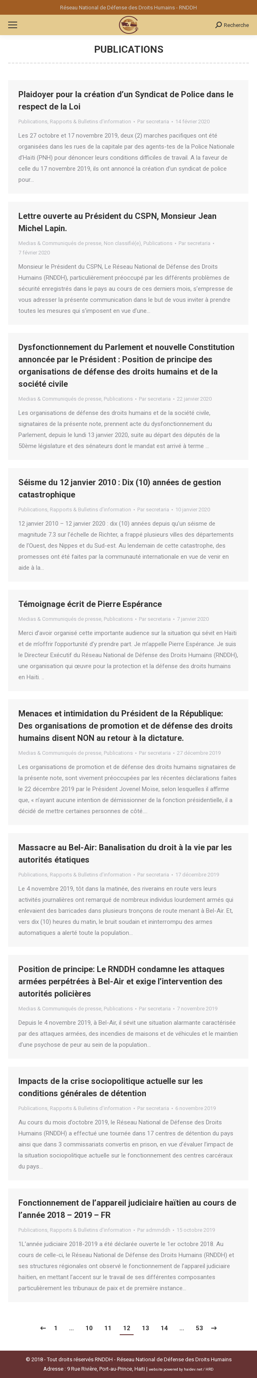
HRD (210, 1369)
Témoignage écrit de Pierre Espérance (90, 604)
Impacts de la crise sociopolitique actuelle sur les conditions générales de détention (110, 1087)
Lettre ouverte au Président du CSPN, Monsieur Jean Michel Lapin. (117, 222)
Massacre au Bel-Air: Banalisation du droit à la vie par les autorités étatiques (125, 854)
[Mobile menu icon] (12, 24)
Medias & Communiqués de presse (59, 243)
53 (199, 1328)
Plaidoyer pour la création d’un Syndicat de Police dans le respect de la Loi (125, 100)
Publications (32, 121)
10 (89, 1328)
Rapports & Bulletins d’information (90, 121)
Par (153, 121)
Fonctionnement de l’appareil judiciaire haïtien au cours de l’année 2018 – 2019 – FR (127, 1209)
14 (164, 1328)
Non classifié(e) (122, 243)
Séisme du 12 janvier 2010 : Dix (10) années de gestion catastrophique (119, 488)
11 (108, 1328)
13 (145, 1328)
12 (126, 1328)
